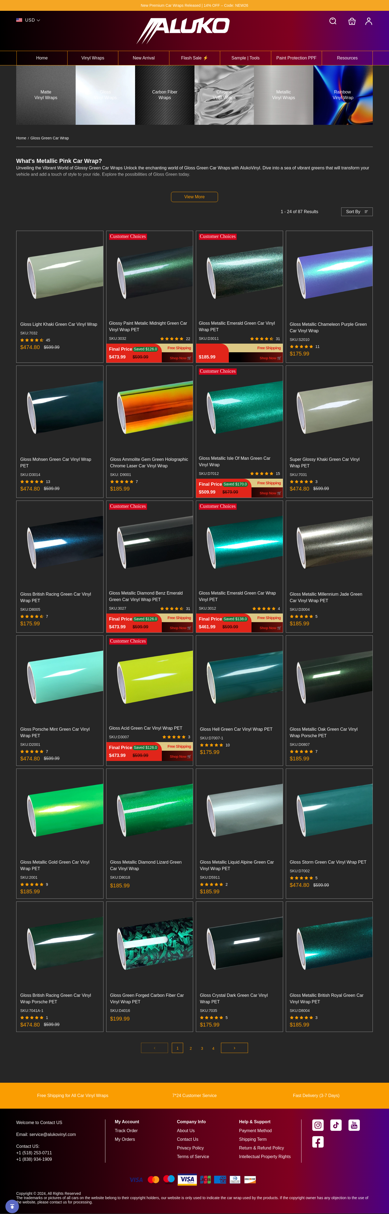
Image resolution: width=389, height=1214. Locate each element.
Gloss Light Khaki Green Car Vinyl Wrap (58, 325)
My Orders (125, 1140)
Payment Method (255, 1131)
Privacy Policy (190, 1148)
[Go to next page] (234, 1048)
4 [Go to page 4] (213, 1049)
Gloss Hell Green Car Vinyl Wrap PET (236, 729)
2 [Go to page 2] (191, 1049)
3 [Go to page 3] (202, 1049)
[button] (333, 21)
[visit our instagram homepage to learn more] (321, 1125)
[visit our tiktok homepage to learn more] (339, 1125)
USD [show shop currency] (30, 20)
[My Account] (369, 21)
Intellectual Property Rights (265, 1157)
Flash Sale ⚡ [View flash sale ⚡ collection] (194, 58)
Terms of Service (193, 1157)
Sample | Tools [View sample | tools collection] (246, 58)
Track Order (126, 1131)
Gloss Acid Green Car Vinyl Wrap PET (146, 728)
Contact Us (187, 1140)
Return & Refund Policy (261, 1148)
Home (21, 138)
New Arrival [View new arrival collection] (144, 58)
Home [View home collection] (42, 58)
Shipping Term (253, 1140)
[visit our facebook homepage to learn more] (321, 1142)
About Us (186, 1131)
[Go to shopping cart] (352, 21)
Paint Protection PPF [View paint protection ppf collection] (296, 58)
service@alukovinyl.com (52, 1135)
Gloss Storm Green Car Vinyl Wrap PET (328, 862)
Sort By (353, 212)
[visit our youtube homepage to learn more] (357, 1125)
